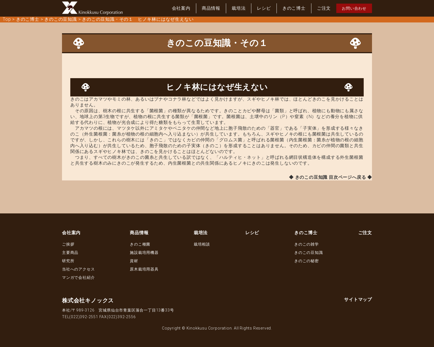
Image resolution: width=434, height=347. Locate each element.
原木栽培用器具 (144, 269)
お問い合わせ (354, 8)
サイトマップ (358, 299)
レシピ (264, 8)
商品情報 (211, 8)
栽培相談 (202, 244)
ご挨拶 (68, 244)
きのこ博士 (294, 8)
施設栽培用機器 (144, 252)
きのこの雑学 (306, 244)
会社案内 (181, 8)
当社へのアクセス (78, 269)
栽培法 (239, 8)
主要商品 (70, 252)
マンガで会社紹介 (78, 277)
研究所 (68, 261)
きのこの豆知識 (308, 252)
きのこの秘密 (306, 261)
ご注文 (324, 8)
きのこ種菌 (140, 244)
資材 (134, 261)
